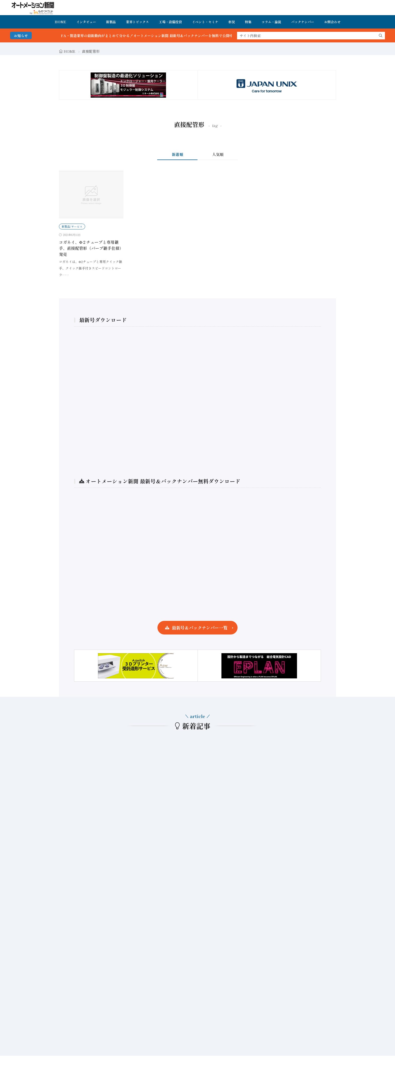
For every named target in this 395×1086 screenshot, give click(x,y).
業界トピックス (137, 21)
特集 (248, 21)
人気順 (217, 154)
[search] (380, 35)
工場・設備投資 (170, 21)
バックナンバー (302, 21)
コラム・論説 (271, 21)
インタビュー (86, 21)
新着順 (177, 154)
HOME (60, 21)
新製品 (111, 21)
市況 (231, 21)
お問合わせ (332, 21)
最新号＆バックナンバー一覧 (199, 627)
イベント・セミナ (205, 21)
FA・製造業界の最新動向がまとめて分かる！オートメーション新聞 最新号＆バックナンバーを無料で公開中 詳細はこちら (169, 35)
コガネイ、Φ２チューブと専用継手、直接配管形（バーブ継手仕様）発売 (91, 248)
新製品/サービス (72, 226)
